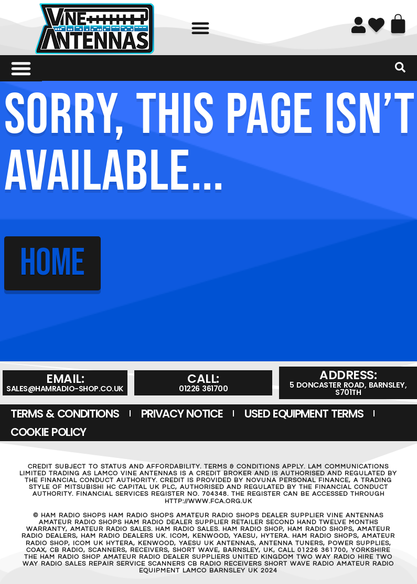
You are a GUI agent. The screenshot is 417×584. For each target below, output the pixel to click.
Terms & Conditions (64, 413)
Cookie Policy (48, 432)
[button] (200, 28)
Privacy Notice (182, 413)
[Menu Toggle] (21, 68)
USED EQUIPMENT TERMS (303, 413)
